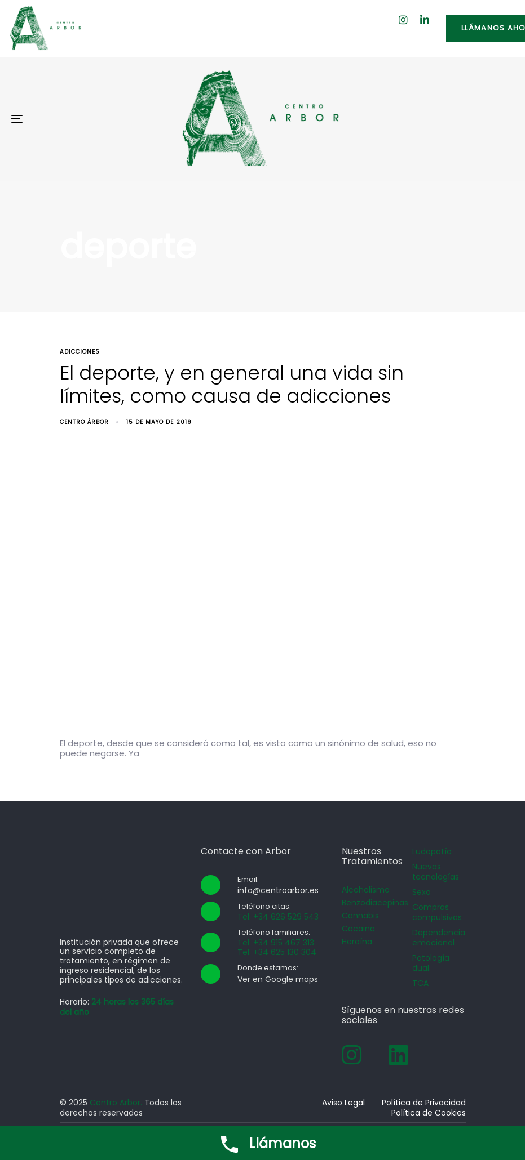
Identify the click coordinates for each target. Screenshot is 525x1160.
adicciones (80, 351)
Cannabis (360, 916)
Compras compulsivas (437, 912)
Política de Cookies (428, 1113)
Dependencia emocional (438, 937)
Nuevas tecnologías (435, 872)
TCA (420, 983)
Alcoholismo (366, 890)
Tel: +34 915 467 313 (275, 942)
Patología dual (430, 963)
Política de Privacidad (424, 1102)
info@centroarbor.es (278, 890)
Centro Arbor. (116, 1102)
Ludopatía (432, 851)
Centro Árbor (84, 422)
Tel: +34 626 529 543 (278, 916)
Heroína (357, 941)
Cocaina (358, 928)
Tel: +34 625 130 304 (276, 952)
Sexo (421, 892)
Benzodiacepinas (368, 903)
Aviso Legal (343, 1102)
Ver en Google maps (277, 979)
